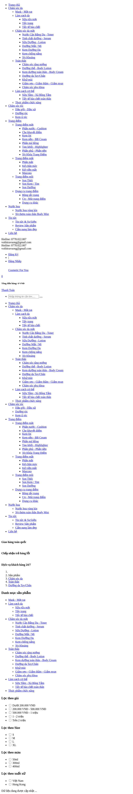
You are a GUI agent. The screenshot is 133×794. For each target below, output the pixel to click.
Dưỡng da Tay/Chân (33, 75)
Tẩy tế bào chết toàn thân (36, 98)
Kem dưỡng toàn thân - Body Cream (42, 72)
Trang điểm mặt (24, 124)
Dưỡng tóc (21, 113)
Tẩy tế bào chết (31, 26)
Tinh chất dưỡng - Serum (36, 38)
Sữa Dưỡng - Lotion (34, 42)
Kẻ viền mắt (29, 169)
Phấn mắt (27, 162)
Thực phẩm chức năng (28, 102)
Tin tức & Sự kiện (25, 221)
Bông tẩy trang (30, 195)
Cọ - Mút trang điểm (34, 198)
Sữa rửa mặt (29, 19)
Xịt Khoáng (28, 57)
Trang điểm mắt (24, 158)
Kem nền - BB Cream (34, 139)
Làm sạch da (22, 15)
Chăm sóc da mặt (25, 30)
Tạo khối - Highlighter (35, 146)
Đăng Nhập (14, 261)
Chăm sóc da (15, 8)
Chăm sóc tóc (15, 105)
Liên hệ (12, 233)
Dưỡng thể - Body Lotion (36, 68)
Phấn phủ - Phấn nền (34, 150)
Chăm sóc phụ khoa (33, 87)
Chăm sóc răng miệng (34, 64)
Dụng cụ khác (30, 202)
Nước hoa (14, 206)
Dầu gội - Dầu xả (25, 109)
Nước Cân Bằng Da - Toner (38, 34)
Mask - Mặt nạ (23, 11)
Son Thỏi (27, 180)
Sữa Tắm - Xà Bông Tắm (36, 94)
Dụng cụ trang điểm (26, 191)
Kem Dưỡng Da (31, 49)
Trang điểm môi (24, 176)
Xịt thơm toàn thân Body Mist (32, 214)
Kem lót (26, 135)
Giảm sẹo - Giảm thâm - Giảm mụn (42, 83)
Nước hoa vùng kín (26, 210)
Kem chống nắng (32, 53)
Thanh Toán (8, 290)
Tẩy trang (27, 23)
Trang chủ (14, 4)
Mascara (27, 173)
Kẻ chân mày (29, 165)
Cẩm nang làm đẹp (26, 229)
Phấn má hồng (30, 143)
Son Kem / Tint (30, 183)
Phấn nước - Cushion (34, 128)
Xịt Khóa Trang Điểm (34, 154)
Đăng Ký (13, 254)
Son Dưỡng (29, 187)
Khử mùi (27, 79)
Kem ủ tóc (21, 117)
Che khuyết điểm (32, 132)
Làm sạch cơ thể (24, 91)
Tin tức (12, 217)
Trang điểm (14, 120)
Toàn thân (20, 60)
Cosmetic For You (18, 270)
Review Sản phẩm (25, 225)
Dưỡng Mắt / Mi (31, 46)
